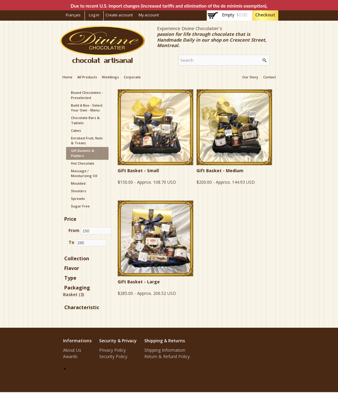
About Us (72, 350)
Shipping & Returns (164, 340)
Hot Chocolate (82, 163)
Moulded (78, 183)
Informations (77, 340)
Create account (119, 15)
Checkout (265, 15)
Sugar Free (80, 206)
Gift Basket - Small (138, 170)
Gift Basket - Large (139, 282)
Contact (269, 77)
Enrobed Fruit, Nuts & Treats (87, 140)
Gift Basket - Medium (219, 170)
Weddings (110, 77)
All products (87, 77)
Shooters (78, 191)
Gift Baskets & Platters (82, 153)
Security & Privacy (118, 340)
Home (67, 77)
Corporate (132, 77)
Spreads (78, 198)
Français (73, 15)
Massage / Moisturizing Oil (84, 173)
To (71, 242)
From (74, 230)
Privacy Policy (112, 350)
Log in (94, 15)
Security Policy (113, 356)
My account (149, 15)
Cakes (76, 130)
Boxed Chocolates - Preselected (87, 95)
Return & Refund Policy (167, 356)
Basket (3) (73, 294)
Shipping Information (164, 350)
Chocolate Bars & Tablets (85, 120)
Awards (70, 356)
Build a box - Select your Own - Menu (86, 108)
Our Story (250, 77)
